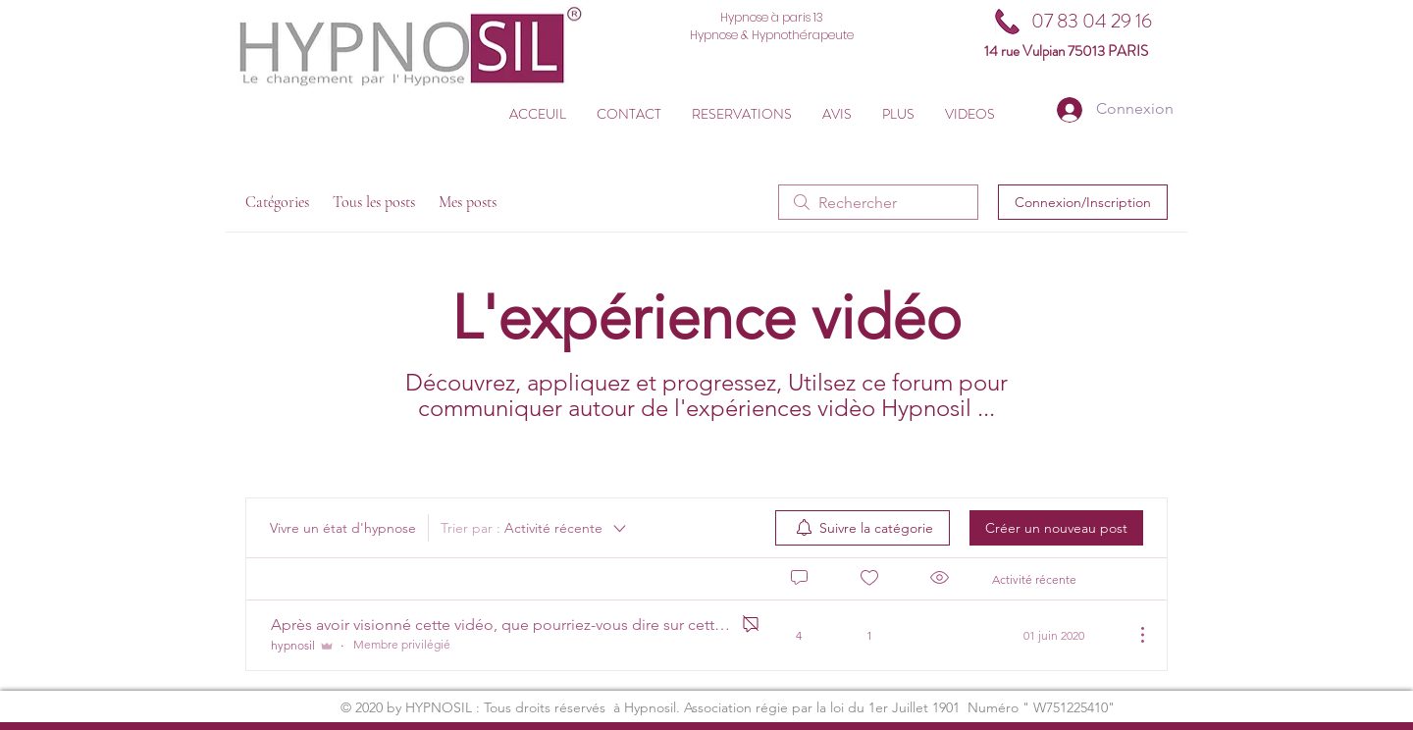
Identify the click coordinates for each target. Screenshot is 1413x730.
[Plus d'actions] (1132, 635)
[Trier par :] (535, 528)
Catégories (277, 202)
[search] (878, 202)
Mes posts (468, 202)
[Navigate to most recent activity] (1055, 635)
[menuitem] (862, 528)
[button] (741, 113)
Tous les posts (374, 202)
